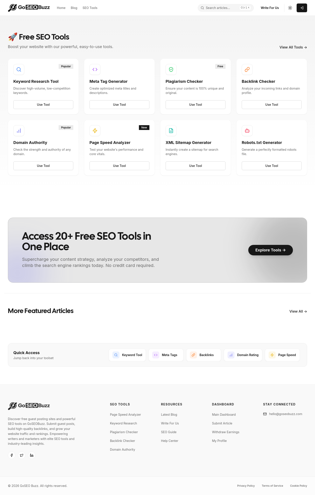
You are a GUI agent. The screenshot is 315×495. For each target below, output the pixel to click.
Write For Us (270, 8)
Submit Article (222, 423)
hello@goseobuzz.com (285, 414)
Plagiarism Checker (124, 432)
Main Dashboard (224, 414)
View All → (298, 311)
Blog (74, 8)
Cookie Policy (298, 485)
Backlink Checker (122, 441)
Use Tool (43, 104)
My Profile (219, 441)
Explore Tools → (270, 250)
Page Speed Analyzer (125, 414)
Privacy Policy (246, 485)
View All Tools (293, 47)
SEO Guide (169, 432)
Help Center (169, 441)
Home (61, 8)
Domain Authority (122, 449)
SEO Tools (89, 8)
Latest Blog (169, 414)
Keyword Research (123, 423)
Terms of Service (272, 485)
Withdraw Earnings (225, 432)
